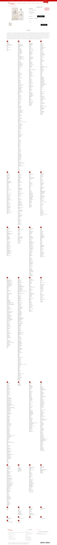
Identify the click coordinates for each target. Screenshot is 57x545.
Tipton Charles (8, 490)
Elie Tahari (19, 186)
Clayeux (41, 90)
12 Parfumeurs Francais (9, 45)
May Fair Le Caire (20, 330)
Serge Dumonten (42, 402)
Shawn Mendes (42, 412)
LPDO (7, 338)
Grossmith (41, 207)
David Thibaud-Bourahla (9, 182)
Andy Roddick (19, 107)
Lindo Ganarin (8, 323)
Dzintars (8, 213)
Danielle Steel (8, 178)
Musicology (19, 378)
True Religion (8, 503)
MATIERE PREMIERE (20, 321)
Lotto (7, 347)
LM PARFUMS (8, 328)
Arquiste (19, 148)
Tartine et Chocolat (9, 468)
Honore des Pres (8, 248)
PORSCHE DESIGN (9, 448)
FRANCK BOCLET (31, 197)
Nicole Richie (30, 296)
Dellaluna (8, 188)
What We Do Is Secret (42, 470)
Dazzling (8, 184)
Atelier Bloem (19, 156)
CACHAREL (41, 43)
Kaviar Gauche (42, 235)
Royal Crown (30, 425)
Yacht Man (19, 508)
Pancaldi (8, 389)
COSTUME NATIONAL (42, 103)
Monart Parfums (20, 361)
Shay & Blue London (42, 413)
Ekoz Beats (19, 181)
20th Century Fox (9, 47)
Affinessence (19, 61)
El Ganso (19, 183)
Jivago (29, 256)
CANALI (41, 49)
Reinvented (30, 396)
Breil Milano (30, 91)
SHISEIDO (41, 414)
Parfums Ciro (8, 401)
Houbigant (8, 249)
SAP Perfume (41, 394)
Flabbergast (30, 186)
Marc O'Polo (19, 305)
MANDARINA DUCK (20, 298)
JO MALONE (30, 258)
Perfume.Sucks (8, 424)
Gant (40, 177)
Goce (40, 201)
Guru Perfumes (42, 210)
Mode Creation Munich (20, 357)
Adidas (18, 55)
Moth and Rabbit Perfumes (21, 373)
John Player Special (31, 262)
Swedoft (41, 446)
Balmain (30, 46)
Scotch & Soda (42, 399)
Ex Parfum (19, 222)
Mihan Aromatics (20, 345)
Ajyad (18, 69)
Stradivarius (41, 441)
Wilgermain (41, 472)
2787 (7, 48)
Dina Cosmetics (8, 202)
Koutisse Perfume (42, 252)
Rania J (30, 389)
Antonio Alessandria (20, 124)
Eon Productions (20, 202)
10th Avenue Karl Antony (9, 44)
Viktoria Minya (30, 484)
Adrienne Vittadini (20, 58)
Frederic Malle (30, 202)
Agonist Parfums (20, 65)
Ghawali (41, 189)
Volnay (30, 489)
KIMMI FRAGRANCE (42, 246)
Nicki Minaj (30, 292)
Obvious (41, 279)
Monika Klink (19, 363)
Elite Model (19, 187)
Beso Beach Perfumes (31, 64)
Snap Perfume (41, 423)
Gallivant (41, 176)
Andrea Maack (19, 106)
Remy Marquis (30, 398)
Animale (19, 113)
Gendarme (41, 179)
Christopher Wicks (42, 85)
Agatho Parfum (19, 64)
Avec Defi (19, 166)
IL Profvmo (19, 233)
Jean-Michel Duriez (31, 248)
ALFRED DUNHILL (20, 89)
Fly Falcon (30, 190)
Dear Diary (8, 186)
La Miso (7, 287)
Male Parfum (19, 296)
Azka (18, 169)
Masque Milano (19, 319)
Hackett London (8, 228)
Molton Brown (19, 359)
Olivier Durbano (42, 287)
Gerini (41, 186)
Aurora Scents (19, 164)
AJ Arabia (19, 67)
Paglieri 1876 (8, 385)
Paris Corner (8, 411)
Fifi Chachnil (30, 183)
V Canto (30, 466)
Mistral (18, 355)
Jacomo (30, 230)
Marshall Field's (19, 317)
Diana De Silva (8, 197)
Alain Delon (19, 81)
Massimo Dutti (19, 320)
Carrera (41, 58)
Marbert (19, 301)
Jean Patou (30, 245)
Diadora (7, 196)
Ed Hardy (19, 175)
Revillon (30, 404)
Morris (18, 372)
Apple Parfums (19, 131)
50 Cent (8, 50)
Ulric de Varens (19, 467)
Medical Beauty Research (21, 334)
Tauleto (7, 470)
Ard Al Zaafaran (19, 141)
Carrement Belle (42, 57)
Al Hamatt (19, 74)
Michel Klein (19, 344)
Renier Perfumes (31, 401)
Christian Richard (42, 81)
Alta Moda (19, 93)
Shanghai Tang (42, 411)
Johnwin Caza (30, 264)
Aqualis (19, 132)
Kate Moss (41, 232)
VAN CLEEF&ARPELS (31, 469)
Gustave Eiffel (41, 211)
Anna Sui (19, 116)
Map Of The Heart (20, 300)
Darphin (7, 179)
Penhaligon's (8, 421)
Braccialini (30, 104)
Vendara (30, 472)
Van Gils (30, 470)
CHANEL (41, 68)
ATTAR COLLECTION (20, 162)
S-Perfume (41, 383)
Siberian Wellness (42, 415)
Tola (7, 493)
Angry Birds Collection (20, 112)
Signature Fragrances (42, 416)
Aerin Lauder (19, 59)
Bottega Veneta (31, 86)
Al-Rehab (19, 78)
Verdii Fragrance (31, 473)
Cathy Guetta (41, 61)
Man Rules (19, 297)
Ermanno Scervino (20, 204)
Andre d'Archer (19, 105)
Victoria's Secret (31, 482)
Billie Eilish (30, 71)
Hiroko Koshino (8, 245)
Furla (29, 206)
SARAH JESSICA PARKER (43, 396)
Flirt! (29, 187)
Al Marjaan (19, 76)
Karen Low (41, 230)
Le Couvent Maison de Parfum (10, 304)
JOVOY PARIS (30, 268)
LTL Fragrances (8, 340)
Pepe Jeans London (9, 423)
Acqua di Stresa (19, 53)
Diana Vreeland (8, 198)
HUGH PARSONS (8, 251)
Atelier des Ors (19, 157)
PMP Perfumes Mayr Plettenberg (10, 442)
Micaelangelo (19, 340)
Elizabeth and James (20, 188)
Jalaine (30, 235)
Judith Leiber (30, 269)
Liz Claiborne (8, 327)
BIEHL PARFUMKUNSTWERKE (32, 69)
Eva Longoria (19, 217)
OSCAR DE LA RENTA (42, 299)
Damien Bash (8, 175)
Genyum (41, 182)
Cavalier (41, 62)
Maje (18, 294)
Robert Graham (31, 411)
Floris (29, 189)
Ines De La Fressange (20, 236)
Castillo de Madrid (42, 60)
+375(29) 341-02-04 (10, 0)
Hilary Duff (8, 243)
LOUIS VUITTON (8, 336)
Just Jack (30, 273)
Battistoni (30, 51)
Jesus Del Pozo (30, 252)
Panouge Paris (8, 391)
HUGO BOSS (8, 252)
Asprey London (19, 153)
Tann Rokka (8, 467)
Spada (41, 431)
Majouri (19, 295)
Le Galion (8, 305)
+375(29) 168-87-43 (23, 0)
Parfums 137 (8, 399)
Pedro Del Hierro (8, 420)
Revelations (30, 403)
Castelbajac (41, 113)
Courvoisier (41, 105)
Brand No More (30, 89)
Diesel (7, 200)
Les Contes (8, 313)
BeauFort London (31, 53)
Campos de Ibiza (42, 48)
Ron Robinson (30, 421)
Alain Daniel (19, 80)
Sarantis (41, 397)
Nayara (30, 285)
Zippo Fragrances (31, 513)
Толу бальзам (19, 522)
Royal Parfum (30, 427)
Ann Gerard (19, 114)
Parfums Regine (8, 408)
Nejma (29, 287)
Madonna (19, 281)
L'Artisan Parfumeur (9, 279)
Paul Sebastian (8, 419)
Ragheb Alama (30, 383)
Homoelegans (8, 247)
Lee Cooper (8, 308)
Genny (41, 180)
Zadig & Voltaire (31, 508)
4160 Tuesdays (8, 49)
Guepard (41, 208)
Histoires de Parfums (9, 246)
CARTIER (41, 59)
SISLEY (41, 421)
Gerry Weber (41, 187)
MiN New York (19, 351)
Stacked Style (41, 433)
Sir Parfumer (41, 420)
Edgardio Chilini (19, 177)
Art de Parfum (19, 149)
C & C (40, 42)
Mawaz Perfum (19, 326)
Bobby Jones (30, 103)
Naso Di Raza (30, 282)
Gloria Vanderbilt (42, 200)
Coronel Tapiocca (42, 102)
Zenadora (30, 511)
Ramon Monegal (31, 387)
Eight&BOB (19, 180)
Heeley (7, 235)
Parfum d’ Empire (9, 397)
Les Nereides (8, 317)
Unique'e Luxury (19, 470)
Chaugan (41, 72)
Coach (41, 94)
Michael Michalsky (20, 343)
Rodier (30, 417)
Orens (41, 293)
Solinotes (41, 425)
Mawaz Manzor (19, 325)
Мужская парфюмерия (20, 518)
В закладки (31, 18)
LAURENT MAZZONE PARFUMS (10, 302)
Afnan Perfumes (20, 62)
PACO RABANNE (8, 383)
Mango (18, 299)
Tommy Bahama (8, 496)
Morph (18, 371)
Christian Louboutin (42, 80)
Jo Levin (30, 257)
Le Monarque (8, 306)
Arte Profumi (19, 151)
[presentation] (34, 24)
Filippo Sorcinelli (31, 184)
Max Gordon (19, 328)
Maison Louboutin (20, 288)
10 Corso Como (8, 42)
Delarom (8, 187)
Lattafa (7, 299)
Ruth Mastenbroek (31, 431)
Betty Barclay (30, 66)
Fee (29, 180)
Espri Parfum (19, 208)
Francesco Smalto (31, 196)
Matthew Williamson (20, 323)
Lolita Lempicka (8, 330)
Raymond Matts (31, 391)
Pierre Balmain (8, 434)
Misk (18, 353)
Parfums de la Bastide (9, 403)
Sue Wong (41, 443)
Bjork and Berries (31, 72)
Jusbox (30, 272)
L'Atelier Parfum (8, 281)
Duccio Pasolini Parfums (9, 211)
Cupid (41, 110)
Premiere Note (8, 450)
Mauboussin (19, 324)
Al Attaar (19, 72)
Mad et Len (19, 280)
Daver (7, 180)
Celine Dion (41, 64)
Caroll (41, 55)
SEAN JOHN (41, 400)
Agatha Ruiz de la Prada (20, 63)
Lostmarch (8, 334)
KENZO (41, 239)
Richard (30, 406)
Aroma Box (19, 147)
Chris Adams (41, 76)
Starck (41, 434)
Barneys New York (31, 49)
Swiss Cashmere (42, 448)
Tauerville (8, 469)
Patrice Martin (8, 416)
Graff (40, 203)
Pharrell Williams (8, 429)
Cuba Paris (41, 109)
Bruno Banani (30, 94)
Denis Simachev (8, 190)
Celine (41, 63)
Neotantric (30, 288)
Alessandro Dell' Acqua (20, 84)
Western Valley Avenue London (43, 469)
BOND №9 (30, 80)
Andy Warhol (19, 108)
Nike (29, 297)
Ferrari (29, 182)
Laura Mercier (8, 301)
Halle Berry (8, 229)
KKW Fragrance (42, 248)
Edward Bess (19, 178)
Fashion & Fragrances (31, 178)
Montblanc (19, 367)
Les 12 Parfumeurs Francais (10, 311)
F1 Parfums (30, 173)
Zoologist (30, 515)
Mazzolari (19, 331)
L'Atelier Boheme (8, 280)
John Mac (30, 261)
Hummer (8, 254)
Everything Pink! (20, 219)
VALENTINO (30, 468)
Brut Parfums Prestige (31, 95)
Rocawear (30, 415)
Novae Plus (30, 307)
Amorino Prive (19, 102)
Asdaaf (19, 152)
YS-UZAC (19, 512)
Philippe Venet (8, 431)
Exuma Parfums (19, 224)
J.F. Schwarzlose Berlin (31, 228)
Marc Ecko (19, 303)
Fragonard (30, 192)
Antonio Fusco (19, 127)
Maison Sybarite (20, 290)
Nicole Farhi (30, 295)
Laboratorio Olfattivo (9, 293)
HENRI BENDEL (8, 237)
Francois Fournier (31, 199)
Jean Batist (30, 241)
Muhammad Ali (19, 375)
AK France (19, 70)
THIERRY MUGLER (9, 487)
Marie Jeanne (19, 310)
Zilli (29, 512)
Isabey (18, 241)
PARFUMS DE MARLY (9, 404)
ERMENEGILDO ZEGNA (20, 205)
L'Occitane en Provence (9, 282)
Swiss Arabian (41, 447)
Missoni (19, 354)
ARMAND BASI (19, 145)
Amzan (18, 104)
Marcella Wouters (20, 307)
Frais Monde (30, 194)
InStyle (18, 239)
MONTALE (19, 366)
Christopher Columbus (42, 84)
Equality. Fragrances (20, 203)
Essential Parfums (20, 211)
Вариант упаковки (31, 12)
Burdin (30, 97)
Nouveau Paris (30, 306)
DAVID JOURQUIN (8, 181)
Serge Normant (42, 404)
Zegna (30, 510)
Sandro (41, 391)
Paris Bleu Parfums (9, 410)
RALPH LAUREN (31, 385)
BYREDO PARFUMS (31, 102)
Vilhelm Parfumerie (31, 485)
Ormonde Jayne (42, 297)
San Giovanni (41, 390)
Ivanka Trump (19, 243)
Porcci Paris (8, 447)
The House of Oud (9, 480)
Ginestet (41, 194)
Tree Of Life (8, 501)
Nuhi (29, 309)
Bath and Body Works (31, 50)
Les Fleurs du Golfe (9, 316)
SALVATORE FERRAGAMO (43, 389)
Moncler (19, 362)
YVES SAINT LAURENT (20, 514)
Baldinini (30, 45)
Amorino (19, 101)
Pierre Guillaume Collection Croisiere (11, 435)
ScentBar (41, 398)
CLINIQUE (41, 92)
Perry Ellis (8, 427)
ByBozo (30, 101)
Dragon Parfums (8, 209)
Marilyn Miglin (19, 311)
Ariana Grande (19, 143)
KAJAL (41, 228)
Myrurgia (19, 380)
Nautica (30, 284)
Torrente (8, 505)
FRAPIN (30, 200)
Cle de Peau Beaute (42, 91)
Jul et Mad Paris (31, 270)
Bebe (29, 55)
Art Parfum (19, 150)
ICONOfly (19, 230)
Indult (18, 235)
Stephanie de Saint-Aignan (43, 440)
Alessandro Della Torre (20, 85)
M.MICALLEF (19, 279)
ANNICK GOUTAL (20, 120)
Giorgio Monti (41, 215)
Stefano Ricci (41, 436)
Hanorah (8, 232)
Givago (41, 199)
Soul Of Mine (41, 429)
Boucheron (30, 87)
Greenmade (41, 205)
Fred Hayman (30, 201)
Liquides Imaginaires (9, 326)
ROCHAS (30, 416)
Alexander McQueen (20, 87)
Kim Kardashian (42, 245)
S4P (40, 385)
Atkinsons (19, 160)
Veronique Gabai (31, 476)
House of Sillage (8, 250)
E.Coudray (19, 173)
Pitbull (7, 440)
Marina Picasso (19, 313)
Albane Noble (19, 82)
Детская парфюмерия (42, 508)
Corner (41, 101)
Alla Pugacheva (19, 91)
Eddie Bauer (19, 176)
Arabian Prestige (20, 135)
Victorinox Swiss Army (31, 483)
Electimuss (19, 184)
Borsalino (30, 82)
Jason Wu (30, 238)
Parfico (7, 396)
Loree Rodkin (8, 331)
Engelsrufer (19, 198)
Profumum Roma (8, 458)
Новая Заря (30, 518)
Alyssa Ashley (19, 97)
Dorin (7, 208)
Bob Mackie (30, 76)
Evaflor (18, 218)
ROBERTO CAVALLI (31, 413)
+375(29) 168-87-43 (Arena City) (12, 539)
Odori (40, 281)
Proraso (8, 459)
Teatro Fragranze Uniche (9, 471)
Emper (18, 197)
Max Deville (19, 327)
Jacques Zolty (30, 233)
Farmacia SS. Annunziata (32, 177)
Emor (18, 196)
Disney (7, 204)
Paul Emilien (8, 418)
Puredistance (8, 462)
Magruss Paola (19, 284)
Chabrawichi (41, 67)
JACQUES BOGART (31, 231)
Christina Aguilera (42, 82)
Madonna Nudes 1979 (20, 282)
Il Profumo (19, 232)
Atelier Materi (19, 159)
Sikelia (41, 417)
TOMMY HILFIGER (9, 497)
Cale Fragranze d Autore (43, 47)
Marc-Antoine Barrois (20, 306)
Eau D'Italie (19, 174)
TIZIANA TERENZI (9, 491)
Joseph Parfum (30, 266)
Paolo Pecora (8, 394)
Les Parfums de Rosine (9, 318)
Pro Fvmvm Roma (9, 456)
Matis (18, 322)
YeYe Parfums (19, 510)
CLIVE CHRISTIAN (42, 93)
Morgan (19, 370)
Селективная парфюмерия (28, 539)
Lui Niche (8, 343)
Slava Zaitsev (41, 422)
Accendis (19, 47)
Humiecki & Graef (9, 253)
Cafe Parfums (41, 45)
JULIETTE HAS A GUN (31, 271)
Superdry (41, 444)
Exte (18, 225)
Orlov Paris (41, 296)
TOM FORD (8, 494)
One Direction (41, 290)
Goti (40, 202)
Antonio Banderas (20, 125)
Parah (7, 395)
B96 (29, 42)
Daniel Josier (8, 177)
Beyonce (30, 67)
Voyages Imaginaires (31, 490)
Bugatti (30, 105)
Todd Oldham (8, 492)
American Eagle (19, 99)
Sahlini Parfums (42, 387)
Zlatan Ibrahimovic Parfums (32, 514)
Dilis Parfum (8, 201)
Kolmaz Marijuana (42, 249)
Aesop (18, 60)
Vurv (29, 491)
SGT (40, 408)
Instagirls (19, 238)
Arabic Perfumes (20, 136)
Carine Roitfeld (42, 50)
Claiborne (41, 89)
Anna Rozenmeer (20, 115)
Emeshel (19, 194)
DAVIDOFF (8, 183)
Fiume (29, 185)
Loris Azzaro (8, 333)
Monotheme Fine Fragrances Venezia (22, 364)
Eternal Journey (19, 215)
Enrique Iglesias (19, 201)
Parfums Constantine (9, 402)
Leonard (8, 310)
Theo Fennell (8, 486)
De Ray (7, 185)
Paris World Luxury (9, 413)
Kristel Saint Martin (42, 253)
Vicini (29, 478)
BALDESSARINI (30, 44)
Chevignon (41, 114)
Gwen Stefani (41, 213)
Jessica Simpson (31, 251)
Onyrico (41, 292)
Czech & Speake (42, 112)
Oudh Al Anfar (41, 301)
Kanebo (41, 229)
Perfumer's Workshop (9, 425)
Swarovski (41, 445)
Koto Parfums (41, 251)
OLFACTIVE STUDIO (42, 284)
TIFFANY (8, 489)
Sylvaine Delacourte (42, 450)
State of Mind (41, 435)
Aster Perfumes (19, 154)
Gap (40, 178)
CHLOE (41, 74)
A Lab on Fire (19, 42)
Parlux (7, 415)
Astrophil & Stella (20, 155)
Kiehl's (41, 243)
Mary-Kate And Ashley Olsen (21, 318)
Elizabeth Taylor (19, 189)
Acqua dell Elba (19, 48)
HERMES (8, 239)
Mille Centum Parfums (20, 348)
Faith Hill (30, 176)
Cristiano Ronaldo (42, 108)
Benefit (30, 59)
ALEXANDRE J (19, 88)
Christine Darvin (42, 83)
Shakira (41, 410)
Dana (7, 176)
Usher (18, 471)
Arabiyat (19, 137)
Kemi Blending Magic (42, 236)
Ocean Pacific (41, 280)
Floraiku (30, 188)
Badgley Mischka (31, 43)
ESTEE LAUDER (19, 213)
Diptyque (8, 203)
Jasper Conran (30, 239)
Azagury (19, 168)
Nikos (29, 298)
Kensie (41, 238)
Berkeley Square (31, 62)
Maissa (18, 292)
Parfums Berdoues (9, 400)
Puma (7, 461)
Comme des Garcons (42, 97)
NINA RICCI (30, 299)
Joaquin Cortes (30, 259)
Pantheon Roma (8, 392)
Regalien (30, 395)
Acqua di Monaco (20, 50)
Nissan (30, 301)
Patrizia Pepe (8, 417)
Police (7, 444)
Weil (40, 468)
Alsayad (19, 92)
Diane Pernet (8, 199)
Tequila (7, 474)
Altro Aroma (19, 94)
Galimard (41, 175)
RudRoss (30, 429)
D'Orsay (7, 173)
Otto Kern (41, 300)
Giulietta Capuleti (42, 198)
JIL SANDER (30, 254)
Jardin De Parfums (31, 237)
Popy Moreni (8, 446)
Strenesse (41, 442)
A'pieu (18, 43)
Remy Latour (30, 397)
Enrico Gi (19, 200)
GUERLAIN (41, 209)
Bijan (29, 70)
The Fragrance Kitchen (9, 478)
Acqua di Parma (19, 51)
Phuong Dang (8, 433)
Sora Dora (41, 427)
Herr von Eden (8, 241)
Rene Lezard (30, 399)
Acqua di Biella (19, 49)
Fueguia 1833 (30, 205)
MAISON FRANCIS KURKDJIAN (21, 286)
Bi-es (29, 68)
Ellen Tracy (19, 192)
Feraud (30, 181)
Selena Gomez (41, 401)
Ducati (7, 210)
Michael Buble (19, 341)
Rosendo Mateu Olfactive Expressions (33, 422)
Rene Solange (30, 400)
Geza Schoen (41, 188)
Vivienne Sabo (30, 488)
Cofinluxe (41, 95)
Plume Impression (9, 441)
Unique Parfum (19, 469)
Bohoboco (30, 78)
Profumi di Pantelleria (9, 457)
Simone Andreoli (42, 418)
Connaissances (42, 99)
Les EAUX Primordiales (9, 315)
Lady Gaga (8, 295)
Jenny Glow (30, 250)
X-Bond (7, 508)
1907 (7, 46)
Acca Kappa (19, 46)
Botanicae (30, 85)
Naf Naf (30, 310)
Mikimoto (19, 346)
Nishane (30, 300)
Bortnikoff (30, 84)
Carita (41, 51)
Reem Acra (30, 394)
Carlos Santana (42, 53)
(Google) (17, 543)
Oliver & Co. (41, 286)
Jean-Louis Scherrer (31, 247)
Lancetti (8, 296)
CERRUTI (41, 65)
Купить (41, 16)
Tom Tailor (8, 495)
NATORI (30, 283)
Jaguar (30, 234)
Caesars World (42, 44)
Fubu (29, 204)
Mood (18, 368)
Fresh (29, 203)
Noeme (30, 303)
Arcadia (19, 139)
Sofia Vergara (41, 424)
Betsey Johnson (31, 65)
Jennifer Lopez (30, 274)
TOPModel (8, 499)
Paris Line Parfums (9, 412)
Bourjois (30, 88)
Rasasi (30, 390)
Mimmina (19, 350)
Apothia (19, 130)
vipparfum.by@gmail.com (37, 0)
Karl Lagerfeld (41, 231)
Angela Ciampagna (20, 111)
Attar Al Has (19, 161)
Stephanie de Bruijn (42, 439)
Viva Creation (30, 487)
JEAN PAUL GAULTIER (31, 246)
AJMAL (18, 68)
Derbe (7, 192)
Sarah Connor (41, 395)
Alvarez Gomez (19, 95)
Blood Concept (30, 74)
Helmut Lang (8, 236)
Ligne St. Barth (8, 322)
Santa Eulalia (41, 392)
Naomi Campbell (31, 311)
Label (7, 292)
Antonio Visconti (20, 129)
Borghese (30, 81)
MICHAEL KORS (19, 342)
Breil (29, 90)
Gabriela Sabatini (42, 173)
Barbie (30, 48)
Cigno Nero (41, 86)
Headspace (8, 234)
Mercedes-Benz (19, 338)
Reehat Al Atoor (31, 393)
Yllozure (19, 511)
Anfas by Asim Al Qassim (20, 110)
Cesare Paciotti (42, 66)
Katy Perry (41, 234)
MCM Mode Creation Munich (21, 332)
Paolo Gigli (8, 393)
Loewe (7, 329)
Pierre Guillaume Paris (9, 436)
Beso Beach (30, 63)
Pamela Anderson (9, 388)
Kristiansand (41, 254)
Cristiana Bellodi (42, 107)
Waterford (41, 467)
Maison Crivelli (19, 285)
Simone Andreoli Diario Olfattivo (43, 419)
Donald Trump (8, 207)
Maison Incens (19, 287)
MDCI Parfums (19, 333)
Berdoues (30, 61)
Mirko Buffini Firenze (20, 352)
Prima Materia (8, 452)
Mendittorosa (19, 336)
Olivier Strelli (41, 288)
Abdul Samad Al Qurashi (20, 44)
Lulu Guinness (8, 345)
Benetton (30, 60)
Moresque (19, 369)
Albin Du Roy (19, 83)
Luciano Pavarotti (9, 341)
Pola (7, 443)
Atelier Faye (19, 158)
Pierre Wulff (8, 437)
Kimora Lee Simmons (42, 256)
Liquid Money (8, 325)
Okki (40, 283)
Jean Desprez (30, 243)
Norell (29, 305)
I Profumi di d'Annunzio (20, 229)
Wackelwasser (42, 466)
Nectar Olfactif (30, 286)
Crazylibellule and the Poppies (43, 106)
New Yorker (30, 290)
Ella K (18, 190)
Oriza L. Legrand (42, 295)
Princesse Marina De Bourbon (10, 454)
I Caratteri (19, 228)
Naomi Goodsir (30, 279)
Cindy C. (41, 87)
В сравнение (36, 18)
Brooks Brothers (31, 92)
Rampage (30, 388)
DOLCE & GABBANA (9, 206)
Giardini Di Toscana (42, 192)
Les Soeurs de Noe (9, 320)
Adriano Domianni (20, 57)
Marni (18, 316)
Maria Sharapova (20, 308)
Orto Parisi (41, 298)
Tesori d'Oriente (8, 476)
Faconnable (30, 207)
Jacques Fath (30, 232)
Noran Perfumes (31, 304)
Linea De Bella (8, 324)
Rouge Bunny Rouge (31, 423)
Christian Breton (42, 78)
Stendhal (41, 438)
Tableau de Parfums (9, 466)
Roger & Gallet (30, 418)
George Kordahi (42, 183)
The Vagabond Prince (9, 485)
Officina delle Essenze (42, 282)
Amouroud (19, 103)
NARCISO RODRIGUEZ (31, 280)
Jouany (30, 267)
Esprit (18, 209)
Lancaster (8, 346)
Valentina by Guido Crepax (32, 467)
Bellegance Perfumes (31, 57)
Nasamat (30, 281)
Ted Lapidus (8, 472)
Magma (19, 283)
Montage (19, 365)
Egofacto (19, 179)
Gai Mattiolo (41, 174)
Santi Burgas (41, 393)
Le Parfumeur (8, 307)
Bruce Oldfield (30, 93)
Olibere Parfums (42, 285)
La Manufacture (8, 286)
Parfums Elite (8, 406)
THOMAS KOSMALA (9, 488)
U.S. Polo (19, 466)
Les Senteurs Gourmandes (10, 319)
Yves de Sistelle (19, 513)
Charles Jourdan (42, 70)
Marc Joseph (19, 304)
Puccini (7, 460)
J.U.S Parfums (30, 229)
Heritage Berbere (9, 238)
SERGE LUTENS (42, 403)
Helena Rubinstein (9, 255)
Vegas (29, 471)
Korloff (41, 250)
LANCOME (8, 297)
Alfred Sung (19, 170)
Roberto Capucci (31, 412)
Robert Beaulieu (31, 410)
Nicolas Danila (30, 294)
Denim (7, 189)
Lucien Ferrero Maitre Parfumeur (10, 342)
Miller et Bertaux (20, 349)
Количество (30, 16)
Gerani (41, 185)
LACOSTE (8, 294)
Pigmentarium (8, 438)
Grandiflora (41, 204)
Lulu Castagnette (9, 344)
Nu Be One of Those (31, 308)
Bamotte (30, 47)
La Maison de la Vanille (9, 285)
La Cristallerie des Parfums (10, 284)
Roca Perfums (30, 414)
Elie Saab (19, 185)
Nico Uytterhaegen (31, 293)
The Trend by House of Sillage (10, 484)
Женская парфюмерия (9, 518)
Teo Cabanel (8, 473)
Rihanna (30, 408)
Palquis (7, 387)
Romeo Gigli (30, 420)
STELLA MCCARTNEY (42, 437)
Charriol (41, 71)
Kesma (41, 241)
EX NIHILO (19, 221)
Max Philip (19, 329)
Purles (7, 463)
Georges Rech (42, 184)
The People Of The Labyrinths (10, 482)
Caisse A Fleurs (42, 46)
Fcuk (29, 179)
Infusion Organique (20, 237)
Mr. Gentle (19, 374)
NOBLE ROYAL (30, 302)
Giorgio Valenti (42, 197)
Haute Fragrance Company (10, 233)
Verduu (30, 474)
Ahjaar (18, 66)
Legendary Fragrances (9, 309)
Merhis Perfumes (20, 339)
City (40, 88)
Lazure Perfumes (9, 303)
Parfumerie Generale (9, 398)
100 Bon (8, 43)
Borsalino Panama (31, 83)
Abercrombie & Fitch (20, 45)
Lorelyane (8, 332)
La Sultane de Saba (9, 290)
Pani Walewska (8, 390)
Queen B (19, 383)
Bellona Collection (31, 58)
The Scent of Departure (9, 483)
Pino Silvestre (8, 439)
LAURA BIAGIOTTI (9, 300)
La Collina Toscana (9, 283)
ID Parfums (19, 231)
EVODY (18, 220)
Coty (40, 104)
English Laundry (20, 199)
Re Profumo (30, 392)
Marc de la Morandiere (20, 302)
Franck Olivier (30, 198)
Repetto (30, 402)
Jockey (30, 260)
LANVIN (7, 298)
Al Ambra (19, 71)
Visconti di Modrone (31, 486)
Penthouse (8, 422)
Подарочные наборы (42, 518)
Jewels (30, 253)
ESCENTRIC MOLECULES (20, 207)
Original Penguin (42, 294)
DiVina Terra (8, 205)
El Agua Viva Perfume (20, 182)
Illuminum (19, 234)
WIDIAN (41, 471)
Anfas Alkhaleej (19, 109)
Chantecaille (41, 69)
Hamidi (7, 230)
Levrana (8, 321)
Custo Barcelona (42, 111)
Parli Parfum (8, 414)
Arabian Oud (19, 134)
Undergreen (19, 468)
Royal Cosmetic (31, 424)
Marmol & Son (19, 315)
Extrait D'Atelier (19, 223)
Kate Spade (41, 233)
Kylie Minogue (41, 255)
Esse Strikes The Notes (20, 210)
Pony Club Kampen (9, 445)
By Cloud (30, 99)
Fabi (29, 175)
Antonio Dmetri (19, 126)
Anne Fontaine (19, 118)
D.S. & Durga (8, 174)
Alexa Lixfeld (19, 86)
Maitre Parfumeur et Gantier (21, 293)
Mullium (19, 376)
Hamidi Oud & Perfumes (9, 231)
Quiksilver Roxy (19, 385)
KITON (41, 247)
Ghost (41, 190)
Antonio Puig (19, 128)
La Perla (8, 288)
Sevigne (41, 406)
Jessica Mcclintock (31, 275)
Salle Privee (41, 388)
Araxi (18, 138)
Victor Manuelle (31, 480)
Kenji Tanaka (41, 237)
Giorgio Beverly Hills (42, 196)
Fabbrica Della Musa (31, 174)
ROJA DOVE (30, 419)
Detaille (7, 194)
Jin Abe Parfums (31, 255)
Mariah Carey (19, 309)
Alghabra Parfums (20, 90)
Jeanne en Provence (31, 249)
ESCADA (19, 206)
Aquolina (19, 133)
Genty (41, 181)
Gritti (40, 206)
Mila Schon (19, 347)
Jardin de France (31, 236)
